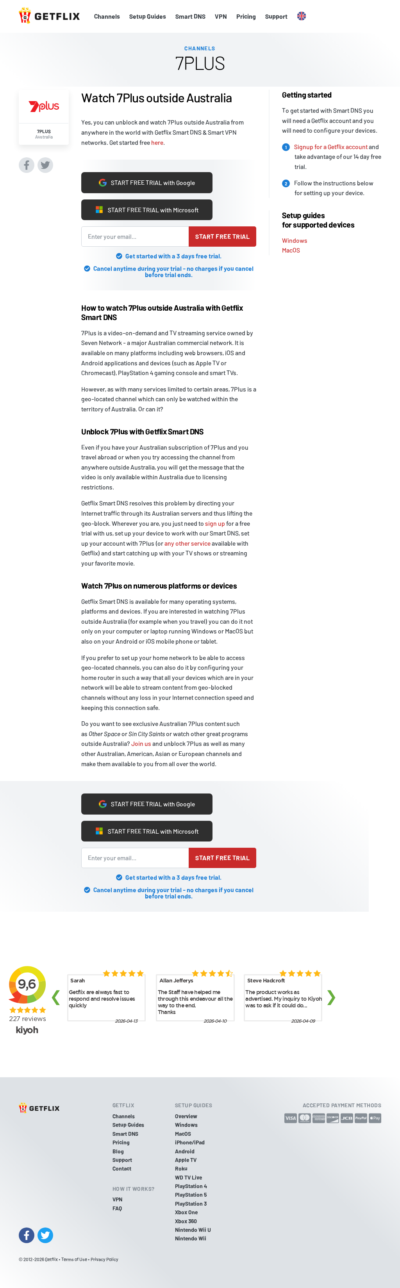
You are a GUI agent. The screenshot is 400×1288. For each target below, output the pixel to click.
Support (276, 16)
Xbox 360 (186, 1221)
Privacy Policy (104, 1259)
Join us (141, 743)
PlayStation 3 (191, 1203)
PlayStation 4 (191, 1186)
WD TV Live (188, 1177)
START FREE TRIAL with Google (147, 183)
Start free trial (222, 236)
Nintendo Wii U (193, 1229)
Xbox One (186, 1212)
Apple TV (185, 1159)
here (157, 142)
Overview (186, 1116)
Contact (121, 1168)
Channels (107, 16)
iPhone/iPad (190, 1142)
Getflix (51, 1259)
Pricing (246, 16)
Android (185, 1151)
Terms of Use (74, 1259)
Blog (118, 1151)
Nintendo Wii (190, 1238)
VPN (221, 16)
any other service (187, 543)
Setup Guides (147, 16)
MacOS (291, 250)
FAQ (117, 1208)
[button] (301, 16)
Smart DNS (190, 16)
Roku (181, 1168)
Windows (294, 240)
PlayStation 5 (191, 1194)
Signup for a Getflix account (331, 146)
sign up (215, 523)
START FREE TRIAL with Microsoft (146, 209)
